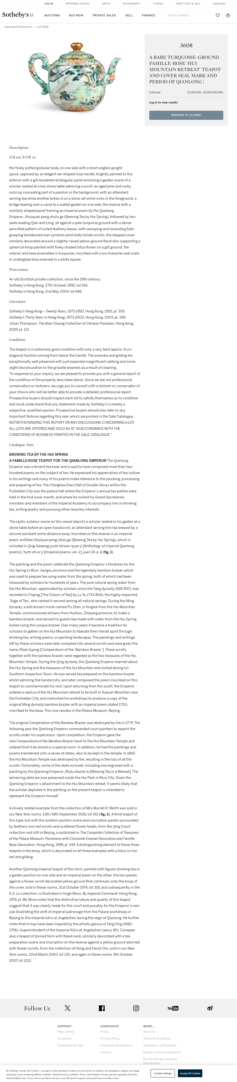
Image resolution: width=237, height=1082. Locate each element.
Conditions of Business (160, 1045)
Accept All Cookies (190, 1073)
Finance (148, 15)
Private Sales (104, 15)
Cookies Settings (163, 1073)
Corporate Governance (116, 1045)
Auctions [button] (52, 15)
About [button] (106, 3)
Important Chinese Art (18, 27)
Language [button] (219, 3)
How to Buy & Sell (188, 3)
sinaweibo (210, 1008)
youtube (173, 1008)
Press (104, 1031)
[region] (118, 1073)
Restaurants (131, 3)
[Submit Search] (206, 15)
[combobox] (188, 15)
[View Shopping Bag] (228, 15)
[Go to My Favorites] (218, 15)
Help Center (66, 1031)
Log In (49, 3)
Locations (65, 1038)
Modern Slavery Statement (162, 1052)
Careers (106, 1052)
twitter (67, 1008)
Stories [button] (158, 3)
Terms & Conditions (157, 1038)
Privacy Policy (110, 1038)
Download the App (71, 1045)
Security (149, 1031)
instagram (136, 1008)
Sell (129, 15)
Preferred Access (78, 3)
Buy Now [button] (76, 15)
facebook (102, 1008)
